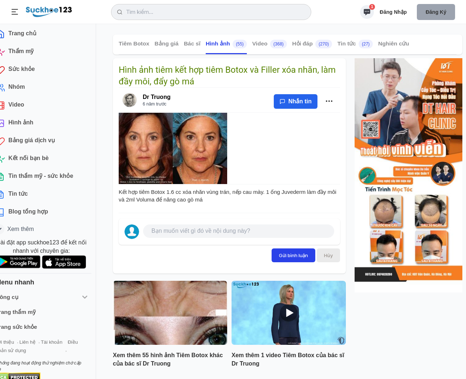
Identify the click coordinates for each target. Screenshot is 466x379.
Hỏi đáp (312, 44)
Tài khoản (64, 345)
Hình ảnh (226, 44)
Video (269, 44)
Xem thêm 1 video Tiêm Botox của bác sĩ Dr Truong (288, 359)
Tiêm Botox (134, 43)
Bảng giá (167, 43)
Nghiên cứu (393, 43)
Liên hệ (40, 345)
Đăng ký (436, 12)
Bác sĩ (192, 43)
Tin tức (355, 44)
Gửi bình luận (293, 255)
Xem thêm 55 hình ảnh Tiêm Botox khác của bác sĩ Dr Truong (168, 359)
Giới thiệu (16, 345)
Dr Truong (156, 97)
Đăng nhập (393, 12)
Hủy (328, 255)
